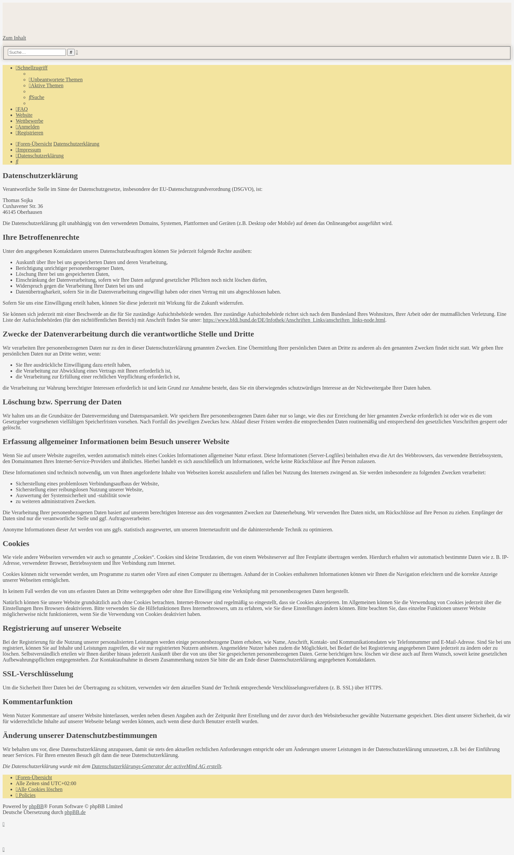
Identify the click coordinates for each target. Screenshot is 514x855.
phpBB (36, 806)
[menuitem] (56, 79)
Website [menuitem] (24, 115)
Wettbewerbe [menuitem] (29, 121)
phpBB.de (75, 812)
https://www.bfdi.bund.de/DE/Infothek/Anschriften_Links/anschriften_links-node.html (294, 320)
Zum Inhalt (14, 38)
